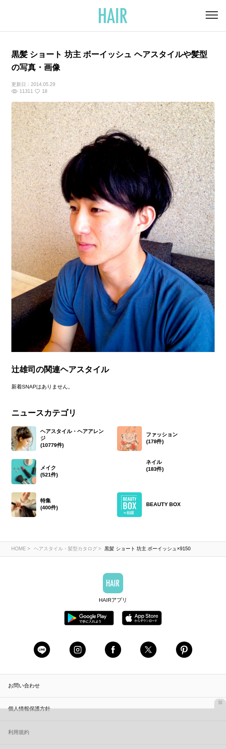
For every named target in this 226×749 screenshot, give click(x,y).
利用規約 (18, 695)
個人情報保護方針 (29, 671)
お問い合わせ (24, 648)
